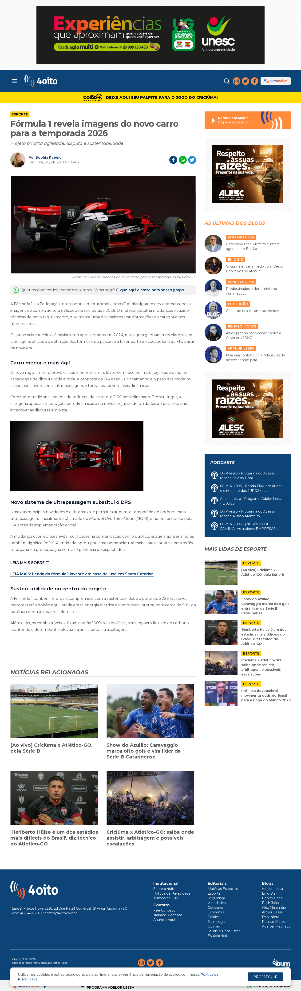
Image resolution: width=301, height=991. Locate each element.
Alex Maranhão (274, 907)
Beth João (270, 903)
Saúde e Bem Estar (224, 931)
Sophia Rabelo (49, 157)
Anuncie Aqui (164, 920)
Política (214, 917)
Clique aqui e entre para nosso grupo (150, 290)
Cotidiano (215, 907)
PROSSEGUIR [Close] (265, 977)
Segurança (216, 898)
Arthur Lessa (272, 912)
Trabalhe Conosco (167, 915)
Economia (216, 912)
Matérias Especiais (223, 889)
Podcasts (222, 462)
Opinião (214, 926)
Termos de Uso (165, 898)
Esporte (20, 114)
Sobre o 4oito (164, 889)
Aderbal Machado (276, 926)
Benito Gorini (272, 898)
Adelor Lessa (272, 889)
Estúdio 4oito (219, 936)
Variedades (217, 903)
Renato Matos (273, 922)
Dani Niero (270, 917)
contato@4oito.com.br (60, 913)
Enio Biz (268, 893)
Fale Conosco (164, 910)
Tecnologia (216, 922)
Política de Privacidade (171, 893)
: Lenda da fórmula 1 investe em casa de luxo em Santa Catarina (82, 574)
